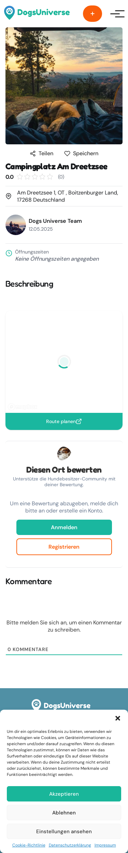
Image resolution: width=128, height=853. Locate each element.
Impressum (105, 845)
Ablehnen (64, 812)
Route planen (64, 421)
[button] (117, 718)
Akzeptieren (64, 794)
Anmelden (64, 527)
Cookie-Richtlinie (28, 845)
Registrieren (64, 546)
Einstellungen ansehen (64, 831)
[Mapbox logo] (23, 407)
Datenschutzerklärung (70, 845)
